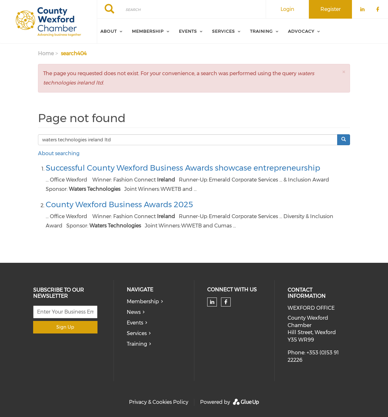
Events (135, 323)
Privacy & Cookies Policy (158, 402)
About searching (58, 153)
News (134, 312)
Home (46, 53)
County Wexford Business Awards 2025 (119, 204)
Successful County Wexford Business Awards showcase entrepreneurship (183, 168)
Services (137, 333)
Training (137, 344)
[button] (343, 71)
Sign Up (65, 327)
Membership (143, 301)
